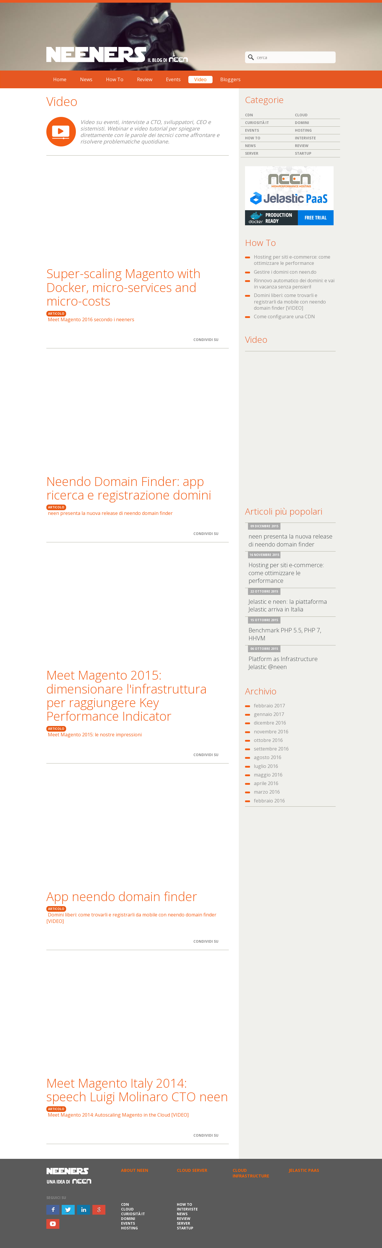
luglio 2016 (266, 766)
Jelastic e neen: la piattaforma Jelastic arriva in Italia (288, 606)
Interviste (305, 138)
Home (59, 79)
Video (200, 79)
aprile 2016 (266, 783)
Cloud (301, 115)
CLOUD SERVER (192, 1170)
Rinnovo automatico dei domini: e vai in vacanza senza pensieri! (294, 283)
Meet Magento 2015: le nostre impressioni (95, 734)
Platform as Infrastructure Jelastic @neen (283, 663)
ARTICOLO (56, 313)
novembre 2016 (271, 731)
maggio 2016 (268, 774)
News (86, 79)
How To (114, 79)
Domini (302, 122)
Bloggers (230, 79)
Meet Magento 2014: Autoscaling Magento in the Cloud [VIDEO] (118, 1115)
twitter (68, 1210)
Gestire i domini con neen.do (285, 272)
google (98, 1210)
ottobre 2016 (268, 740)
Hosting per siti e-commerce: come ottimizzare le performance (292, 260)
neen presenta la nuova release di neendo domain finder (110, 513)
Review (144, 79)
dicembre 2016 (270, 723)
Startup (303, 153)
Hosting (303, 130)
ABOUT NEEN (134, 1170)
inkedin (83, 1210)
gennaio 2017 (269, 714)
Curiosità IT (257, 122)
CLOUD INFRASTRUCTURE (251, 1173)
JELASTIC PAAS (304, 1170)
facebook (52, 1210)
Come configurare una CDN (284, 316)
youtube (52, 1224)
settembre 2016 (271, 748)
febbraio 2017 (269, 705)
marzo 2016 (267, 792)
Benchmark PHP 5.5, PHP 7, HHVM (285, 634)
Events (173, 79)
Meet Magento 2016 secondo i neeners (91, 319)
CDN (249, 115)
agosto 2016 (267, 757)
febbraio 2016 (269, 800)
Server (251, 153)
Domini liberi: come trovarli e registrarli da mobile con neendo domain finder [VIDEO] (131, 917)
